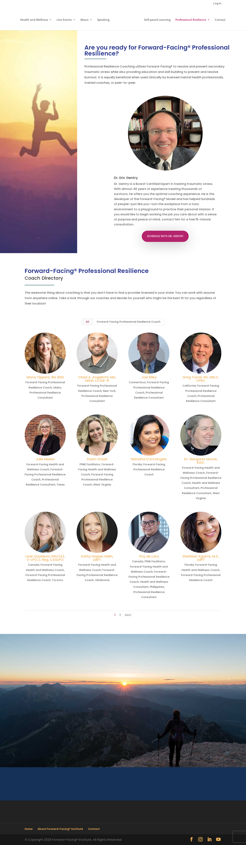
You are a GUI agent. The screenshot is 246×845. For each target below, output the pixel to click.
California (189, 386)
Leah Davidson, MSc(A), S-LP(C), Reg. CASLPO (45, 558)
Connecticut (137, 382)
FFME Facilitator (90, 464)
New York (109, 391)
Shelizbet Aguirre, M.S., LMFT (200, 558)
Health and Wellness (35, 19)
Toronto (57, 580)
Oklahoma (102, 580)
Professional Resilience (189, 19)
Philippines (157, 587)
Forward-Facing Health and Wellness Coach (97, 469)
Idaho (57, 387)
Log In (217, 3)
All (87, 322)
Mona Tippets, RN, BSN (45, 377)
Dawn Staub (97, 459)
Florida (137, 464)
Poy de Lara (149, 556)
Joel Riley (149, 377)
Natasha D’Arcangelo (149, 459)
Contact (219, 19)
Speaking (104, 19)
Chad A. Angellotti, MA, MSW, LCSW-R (97, 379)
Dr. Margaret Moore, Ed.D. (201, 461)
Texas (61, 484)
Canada (33, 565)
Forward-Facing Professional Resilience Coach (128, 322)
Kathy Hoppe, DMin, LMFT (97, 558)
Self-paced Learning (156, 19)
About (85, 19)
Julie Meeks (45, 459)
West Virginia (102, 484)
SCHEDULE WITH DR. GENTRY (165, 236)
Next (128, 615)
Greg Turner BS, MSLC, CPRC (200, 379)
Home (29, 829)
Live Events (65, 19)
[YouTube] (218, 839)
